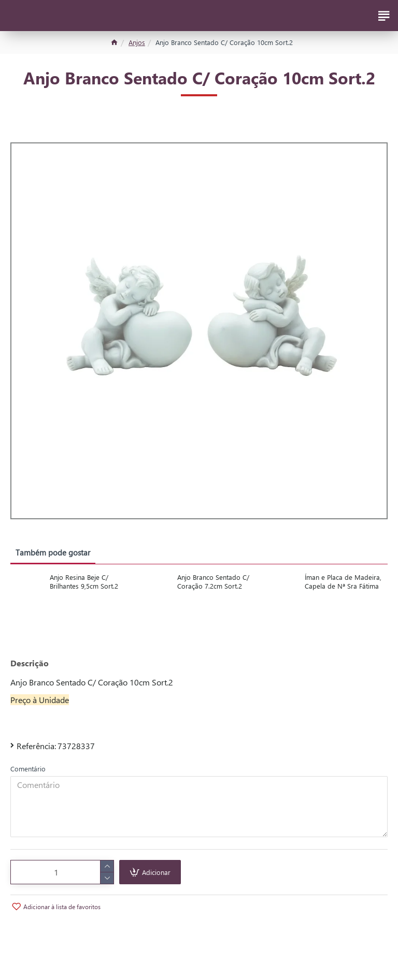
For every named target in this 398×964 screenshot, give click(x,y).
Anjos (137, 42)
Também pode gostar (53, 552)
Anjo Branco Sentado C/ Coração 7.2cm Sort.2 (213, 581)
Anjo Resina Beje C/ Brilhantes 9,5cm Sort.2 (84, 581)
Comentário (28, 768)
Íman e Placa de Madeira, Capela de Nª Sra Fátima (343, 581)
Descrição (29, 663)
